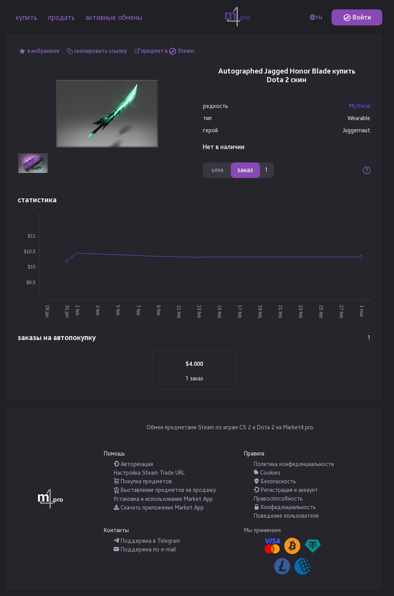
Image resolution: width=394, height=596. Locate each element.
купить (26, 17)
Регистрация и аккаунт (286, 490)
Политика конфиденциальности (294, 464)
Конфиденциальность (285, 507)
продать (61, 17)
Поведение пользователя (286, 516)
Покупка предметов (143, 481)
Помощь (114, 453)
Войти (357, 17)
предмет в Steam (167, 51)
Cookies (267, 473)
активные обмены (114, 17)
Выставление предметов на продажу (165, 490)
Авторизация (133, 464)
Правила (254, 453)
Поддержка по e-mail (145, 549)
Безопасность (275, 481)
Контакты (116, 530)
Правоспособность (278, 498)
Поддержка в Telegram (147, 541)
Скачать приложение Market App (159, 507)
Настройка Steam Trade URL (149, 473)
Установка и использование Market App (163, 499)
